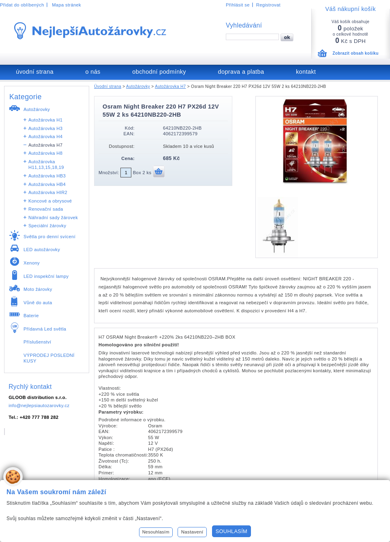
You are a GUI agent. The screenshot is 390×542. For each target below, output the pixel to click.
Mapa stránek (66, 4)
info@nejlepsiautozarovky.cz (39, 405)
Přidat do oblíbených (22, 4)
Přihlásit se (238, 4)
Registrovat (268, 4)
